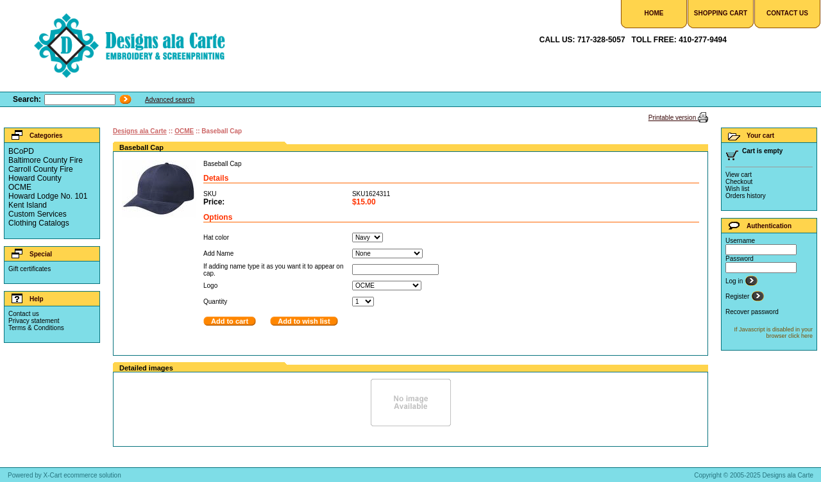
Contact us (23, 313)
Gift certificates (29, 268)
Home (654, 13)
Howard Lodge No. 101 (47, 196)
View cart (738, 174)
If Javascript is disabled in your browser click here (773, 332)
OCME (19, 187)
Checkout (738, 181)
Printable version (673, 117)
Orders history (745, 195)
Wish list (737, 188)
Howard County (35, 178)
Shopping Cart (720, 13)
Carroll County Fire (40, 169)
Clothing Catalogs (38, 223)
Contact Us (787, 13)
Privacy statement (33, 320)
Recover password (752, 311)
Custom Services (37, 214)
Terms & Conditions (36, 327)
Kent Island (27, 205)
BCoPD (21, 151)
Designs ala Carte (140, 131)
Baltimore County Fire (45, 160)
